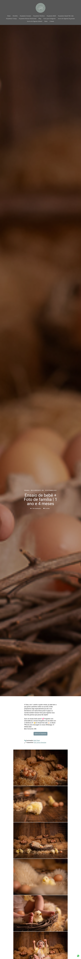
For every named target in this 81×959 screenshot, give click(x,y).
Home (9, 16)
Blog (40, 18)
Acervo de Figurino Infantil (34, 21)
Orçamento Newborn (39, 16)
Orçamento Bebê (51, 16)
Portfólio (15, 16)
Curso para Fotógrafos (49, 18)
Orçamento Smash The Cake (66, 16)
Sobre (46, 21)
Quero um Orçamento (40, 733)
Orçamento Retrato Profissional (27, 18)
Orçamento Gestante (25, 16)
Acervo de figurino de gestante (66, 18)
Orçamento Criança (11, 18)
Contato (52, 21)
